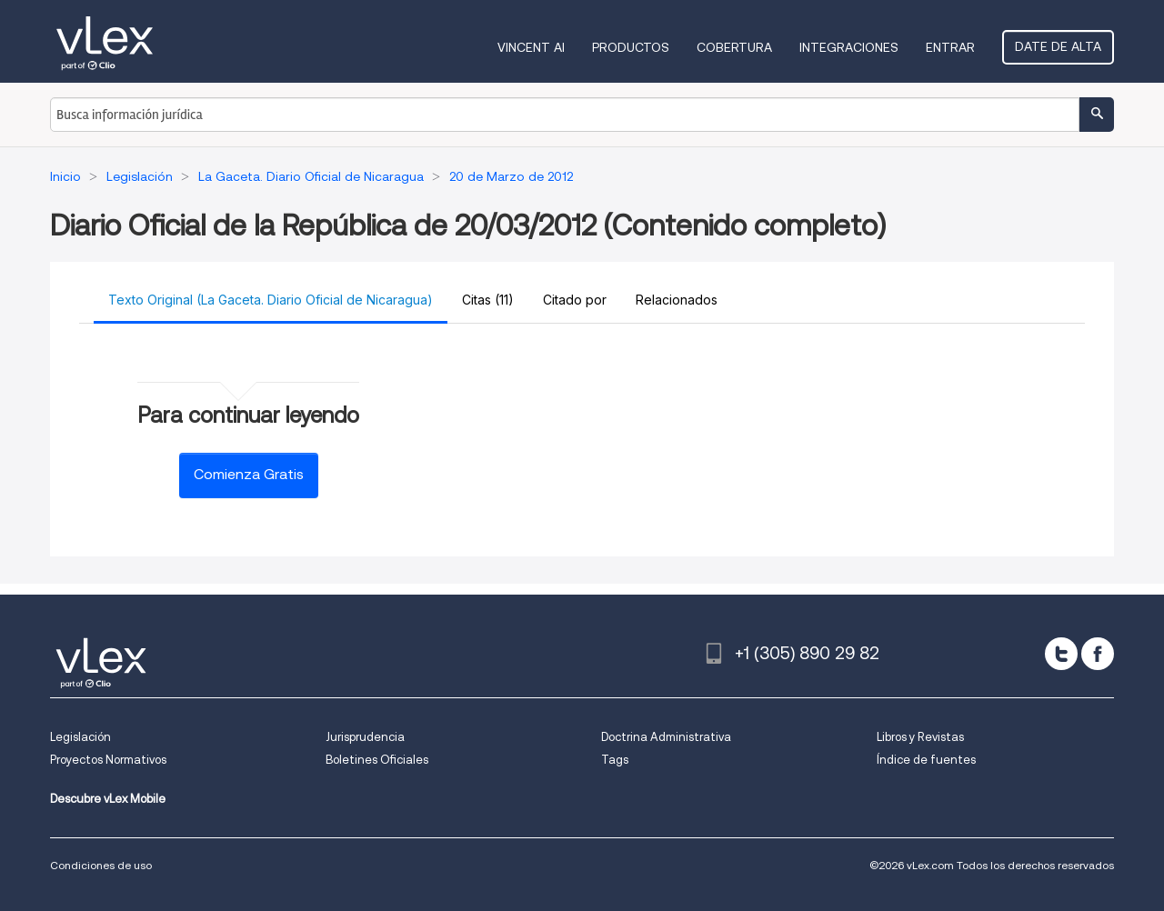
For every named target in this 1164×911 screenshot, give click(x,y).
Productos (630, 47)
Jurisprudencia (365, 737)
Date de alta (1058, 46)
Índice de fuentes (926, 759)
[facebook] (1097, 653)
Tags (614, 759)
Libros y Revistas (920, 737)
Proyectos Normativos (108, 759)
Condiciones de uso (101, 865)
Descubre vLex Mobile (108, 799)
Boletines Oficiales (377, 759)
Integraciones (848, 47)
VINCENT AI (531, 47)
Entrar (950, 47)
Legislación (80, 737)
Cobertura (734, 47)
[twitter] (1061, 653)
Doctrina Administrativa (666, 737)
